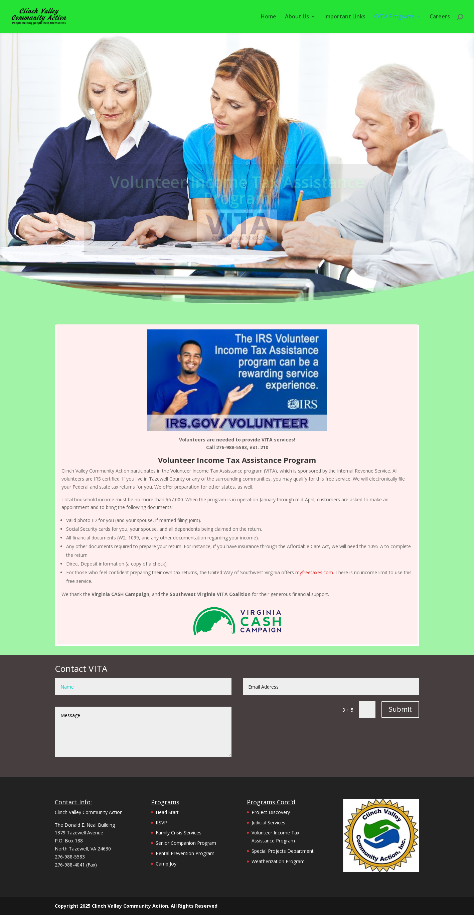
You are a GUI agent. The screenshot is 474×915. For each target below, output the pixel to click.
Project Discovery (271, 812)
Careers (440, 17)
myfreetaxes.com (314, 572)
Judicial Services (268, 822)
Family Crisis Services (178, 832)
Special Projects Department (283, 851)
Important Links (344, 17)
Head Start (167, 812)
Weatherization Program (278, 861)
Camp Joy (166, 863)
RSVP (161, 822)
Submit (400, 709)
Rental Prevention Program (185, 853)
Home (268, 17)
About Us (297, 17)
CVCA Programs (394, 17)
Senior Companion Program (186, 843)
